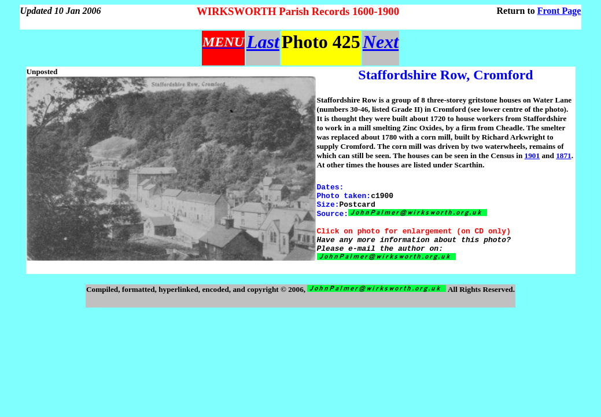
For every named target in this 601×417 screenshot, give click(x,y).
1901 (532, 155)
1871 (563, 155)
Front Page (559, 11)
